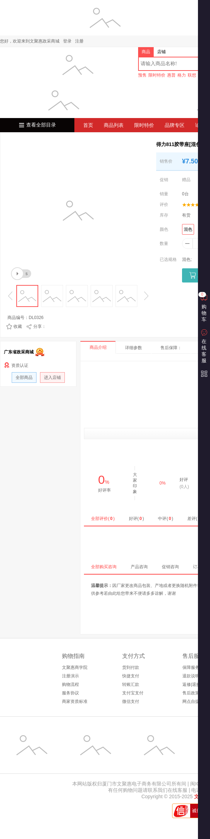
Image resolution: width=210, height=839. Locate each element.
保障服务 (190, 667)
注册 (79, 41)
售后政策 (190, 692)
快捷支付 (130, 675)
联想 (192, 75)
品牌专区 (175, 125)
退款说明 (190, 675)
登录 (67, 41)
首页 (88, 125)
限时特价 (156, 75)
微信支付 (130, 701)
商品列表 (114, 125)
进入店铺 (52, 377)
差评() (195, 518)
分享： (39, 326)
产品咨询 (139, 566)
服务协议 (70, 692)
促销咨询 (170, 566)
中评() (165, 518)
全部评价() (103, 518)
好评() (136, 518)
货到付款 (130, 667)
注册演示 (70, 675)
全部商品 (24, 377)
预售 (142, 75)
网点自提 (190, 701)
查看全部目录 (41, 125)
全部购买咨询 (104, 566)
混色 (188, 229)
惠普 (171, 75)
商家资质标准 (74, 701)
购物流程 (70, 684)
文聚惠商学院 (74, 667)
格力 (181, 75)
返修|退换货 (193, 684)
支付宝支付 (132, 692)
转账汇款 (130, 684)
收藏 (17, 326)
